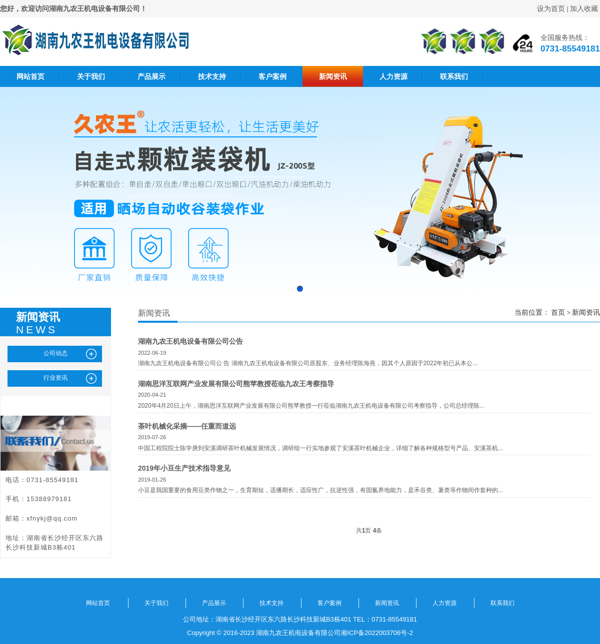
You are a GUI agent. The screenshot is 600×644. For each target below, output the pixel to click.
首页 (558, 312)
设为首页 (551, 8)
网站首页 (30, 76)
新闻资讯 (333, 76)
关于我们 (91, 76)
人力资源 (394, 76)
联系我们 (454, 76)
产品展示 (152, 76)
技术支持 (212, 76)
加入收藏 (584, 8)
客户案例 (272, 76)
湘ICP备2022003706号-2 (376, 633)
